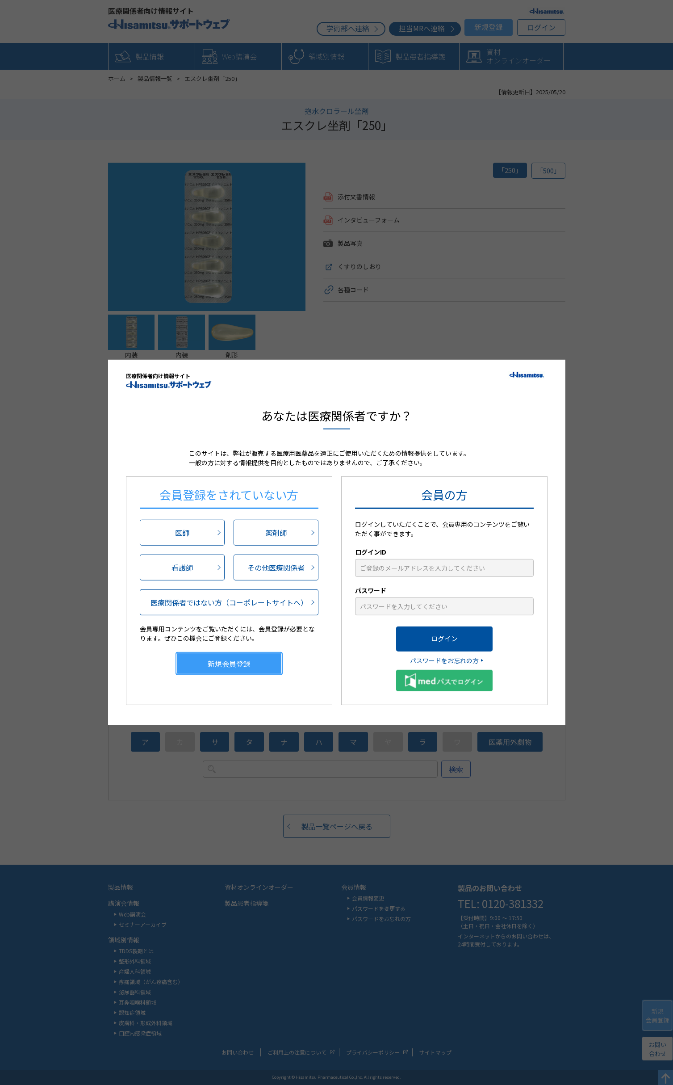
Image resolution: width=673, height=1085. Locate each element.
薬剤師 (276, 532)
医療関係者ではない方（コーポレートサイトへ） (229, 602)
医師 (182, 532)
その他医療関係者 (276, 567)
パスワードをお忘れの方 (444, 660)
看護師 (182, 567)
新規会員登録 (229, 663)
